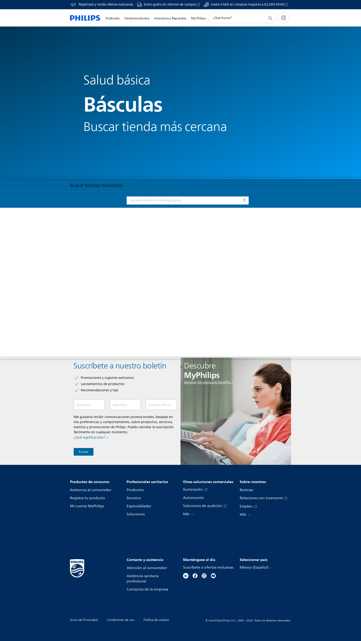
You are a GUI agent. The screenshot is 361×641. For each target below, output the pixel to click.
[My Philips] (283, 17)
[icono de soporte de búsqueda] (270, 18)
